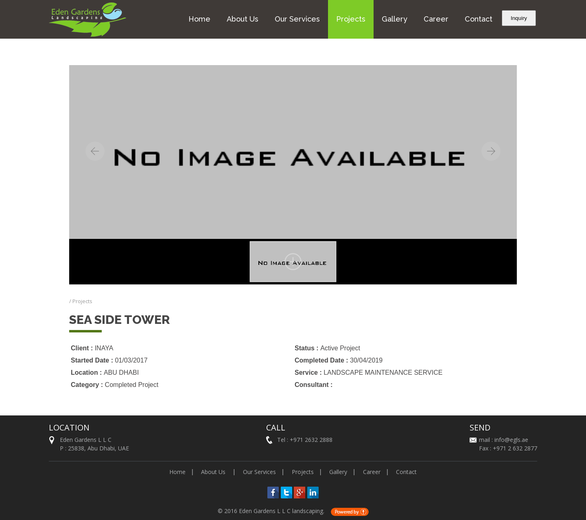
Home (199, 19)
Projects (350, 19)
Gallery (394, 19)
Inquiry (519, 18)
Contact (478, 19)
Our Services (297, 19)
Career (436, 19)
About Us (242, 19)
